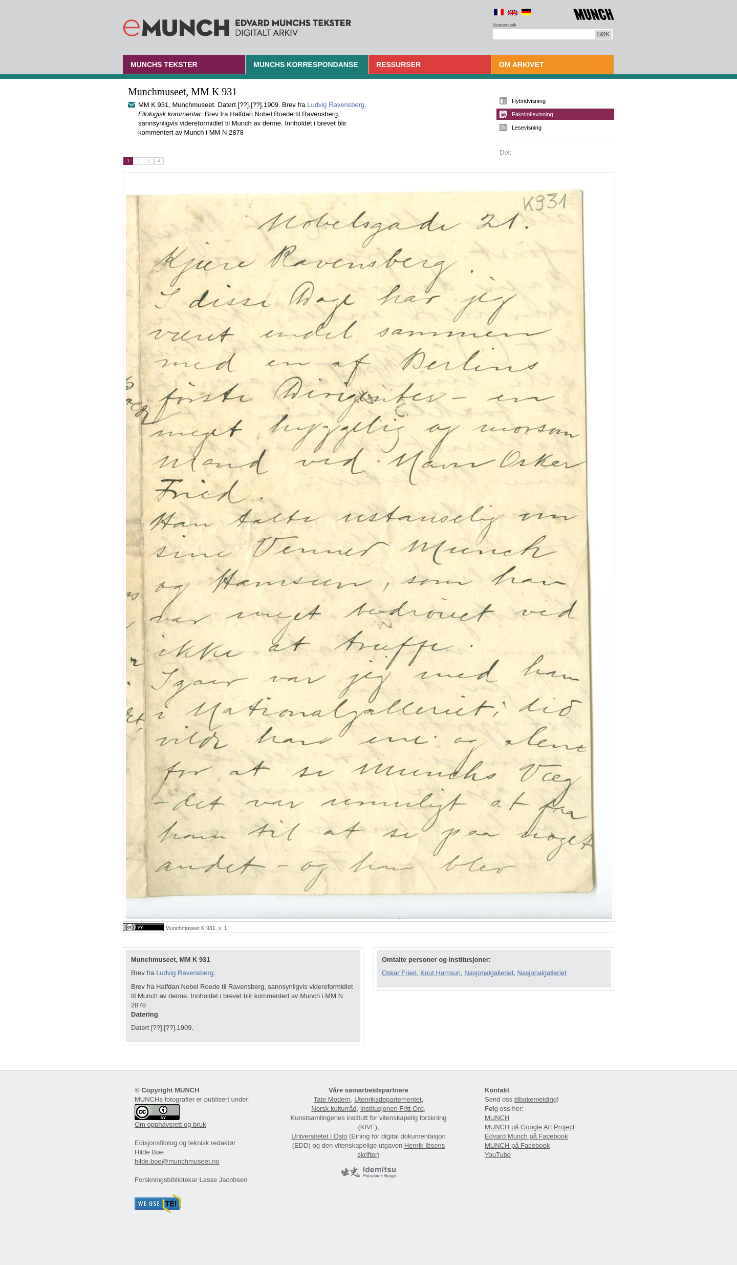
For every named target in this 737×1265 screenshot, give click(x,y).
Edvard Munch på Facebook (526, 1136)
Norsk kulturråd (333, 1108)
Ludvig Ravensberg (335, 105)
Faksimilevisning (532, 114)
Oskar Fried (399, 973)
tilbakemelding (535, 1099)
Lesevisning (526, 127)
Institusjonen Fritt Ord (392, 1108)
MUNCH (497, 1118)
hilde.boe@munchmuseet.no (177, 1161)
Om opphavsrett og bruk (170, 1124)
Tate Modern (332, 1099)
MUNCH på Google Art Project (530, 1127)
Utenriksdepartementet (388, 1099)
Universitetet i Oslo (319, 1136)
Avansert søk (505, 24)
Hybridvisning (529, 101)
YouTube (498, 1154)
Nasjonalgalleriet (488, 973)
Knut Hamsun (440, 973)
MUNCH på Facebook (517, 1145)
